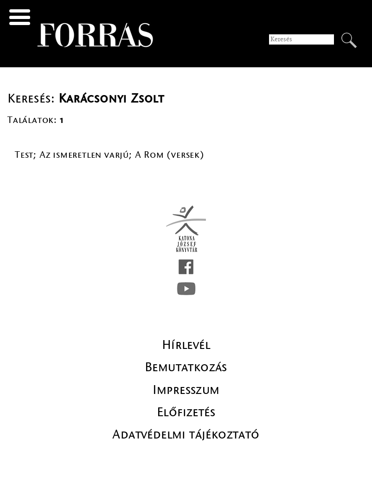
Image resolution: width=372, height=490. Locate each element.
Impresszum (186, 390)
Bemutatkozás (186, 367)
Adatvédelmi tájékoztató (185, 434)
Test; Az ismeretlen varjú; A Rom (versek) (110, 155)
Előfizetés (186, 412)
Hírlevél (186, 345)
